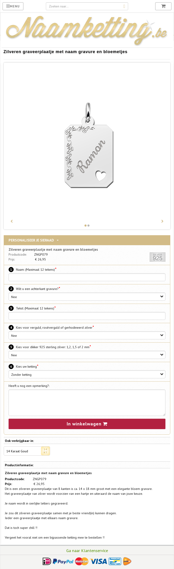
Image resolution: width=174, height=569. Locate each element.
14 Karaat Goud (28, 451)
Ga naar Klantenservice (87, 550)
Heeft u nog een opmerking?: (29, 386)
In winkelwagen (87, 424)
